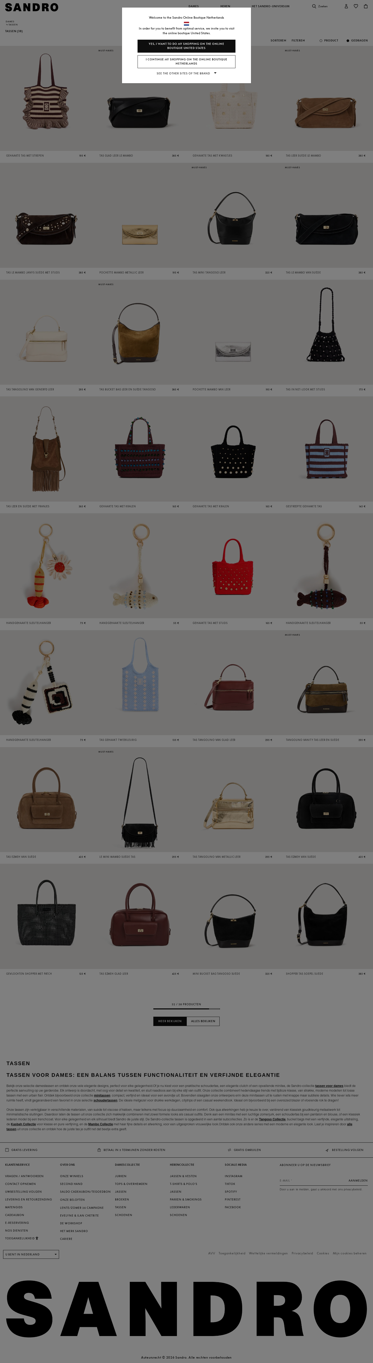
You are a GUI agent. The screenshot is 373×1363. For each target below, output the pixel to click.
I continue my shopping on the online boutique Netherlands (186, 61)
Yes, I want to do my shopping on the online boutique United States (186, 46)
